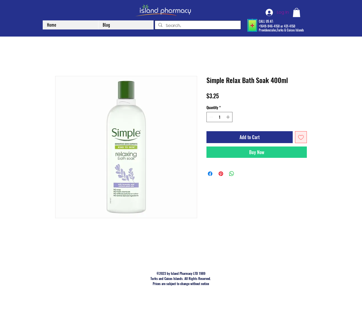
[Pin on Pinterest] (220, 173)
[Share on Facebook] (210, 173)
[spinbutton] (219, 117)
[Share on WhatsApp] (231, 173)
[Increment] (228, 117)
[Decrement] (210, 117)
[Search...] (197, 26)
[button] (296, 12)
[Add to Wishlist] (301, 137)
